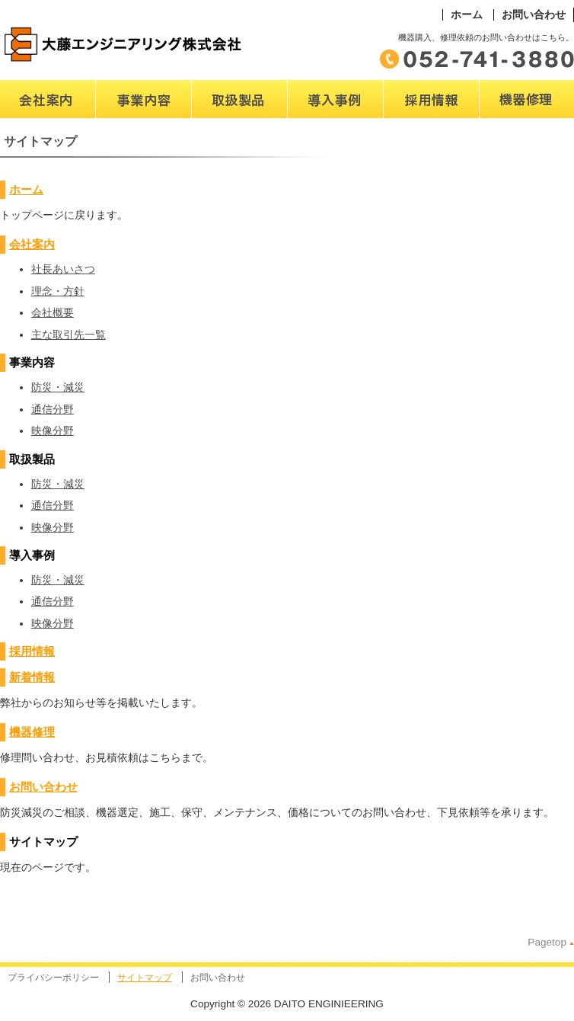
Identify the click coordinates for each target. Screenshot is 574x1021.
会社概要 (52, 312)
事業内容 (117, 125)
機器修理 (32, 731)
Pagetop (547, 942)
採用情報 (32, 651)
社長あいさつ (63, 269)
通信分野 (52, 409)
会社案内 (21, 125)
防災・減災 (58, 387)
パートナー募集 (421, 125)
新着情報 (32, 677)
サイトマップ (144, 977)
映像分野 (52, 431)
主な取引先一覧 (68, 335)
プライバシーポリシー (53, 977)
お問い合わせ (534, 15)
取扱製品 (213, 125)
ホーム (467, 15)
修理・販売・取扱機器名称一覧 (522, 133)
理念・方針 (58, 291)
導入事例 (309, 125)
